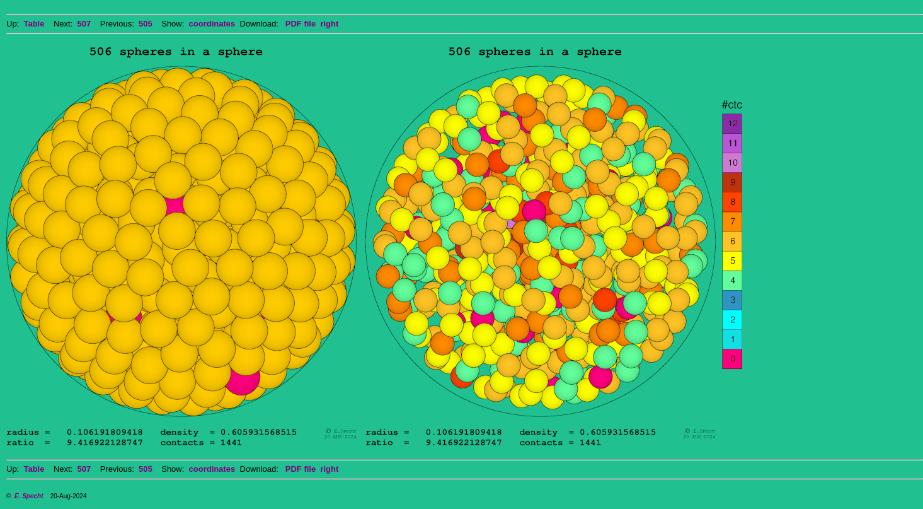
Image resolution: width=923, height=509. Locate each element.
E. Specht (28, 496)
